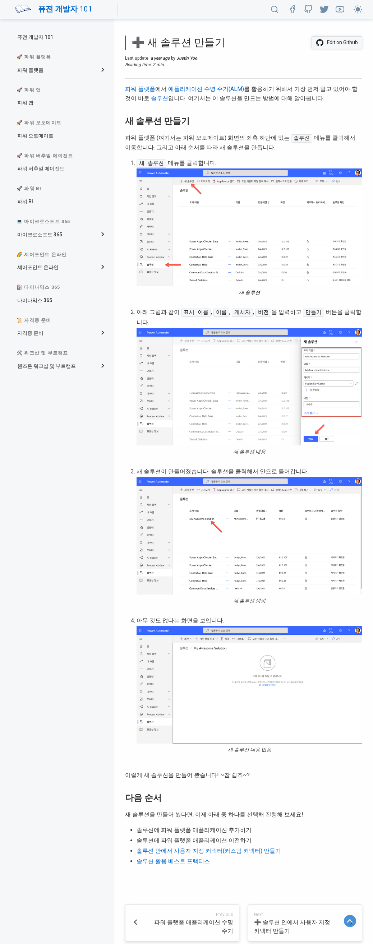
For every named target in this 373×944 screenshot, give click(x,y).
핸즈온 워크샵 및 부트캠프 (46, 366)
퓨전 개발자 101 (35, 37)
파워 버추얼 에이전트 (41, 168)
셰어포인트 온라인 (38, 267)
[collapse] (105, 70)
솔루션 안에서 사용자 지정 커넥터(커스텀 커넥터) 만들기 (209, 850)
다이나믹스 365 (34, 300)
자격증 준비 (30, 333)
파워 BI (25, 201)
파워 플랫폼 (30, 70)
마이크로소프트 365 (39, 234)
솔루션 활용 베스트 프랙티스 (173, 860)
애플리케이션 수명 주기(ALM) (206, 88)
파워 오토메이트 (35, 136)
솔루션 (159, 98)
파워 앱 (25, 103)
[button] (274, 9)
